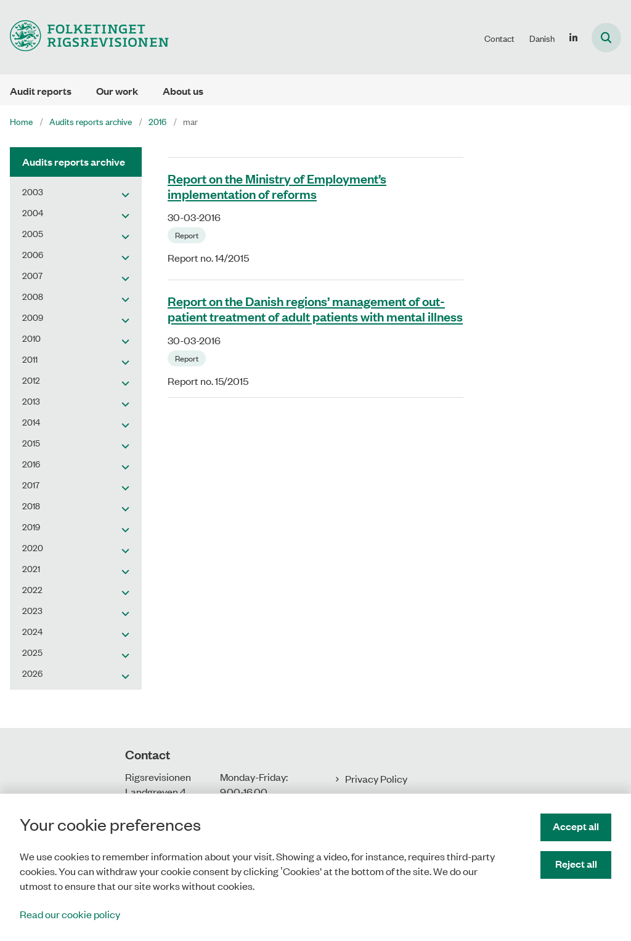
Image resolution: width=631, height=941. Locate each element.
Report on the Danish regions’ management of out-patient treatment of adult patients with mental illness (315, 308)
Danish (542, 38)
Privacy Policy (376, 778)
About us (183, 91)
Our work (117, 91)
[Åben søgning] (606, 37)
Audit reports (40, 91)
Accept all (576, 826)
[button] (122, 194)
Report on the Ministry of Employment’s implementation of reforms (277, 185)
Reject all (576, 864)
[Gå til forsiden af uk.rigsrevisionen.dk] (84, 37)
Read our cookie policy (70, 914)
